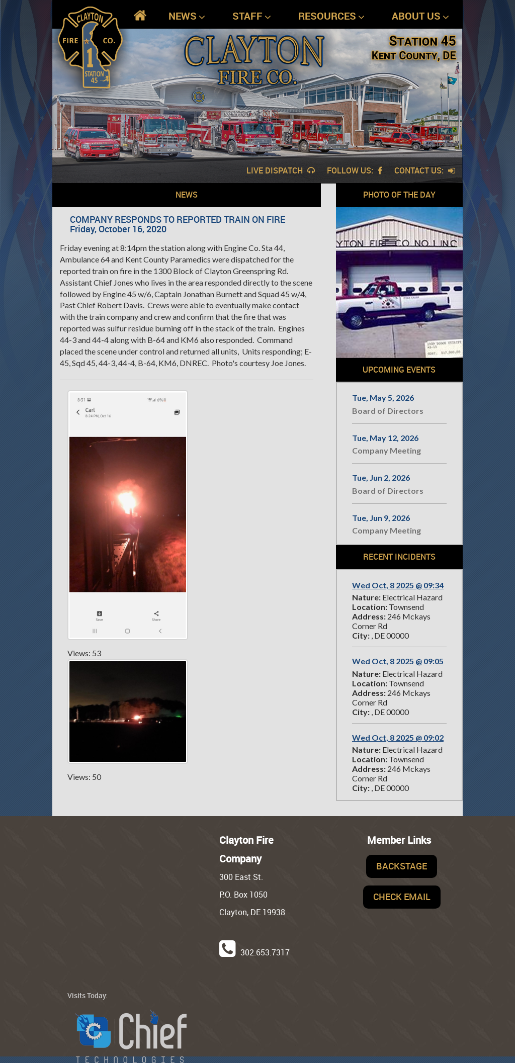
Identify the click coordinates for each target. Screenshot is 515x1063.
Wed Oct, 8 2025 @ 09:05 (398, 661)
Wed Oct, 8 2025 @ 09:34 (398, 585)
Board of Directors (387, 410)
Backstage (401, 866)
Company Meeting (386, 450)
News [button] (186, 16)
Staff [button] (251, 16)
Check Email (402, 897)
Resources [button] (331, 16)
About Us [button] (420, 16)
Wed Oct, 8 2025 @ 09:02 (398, 737)
